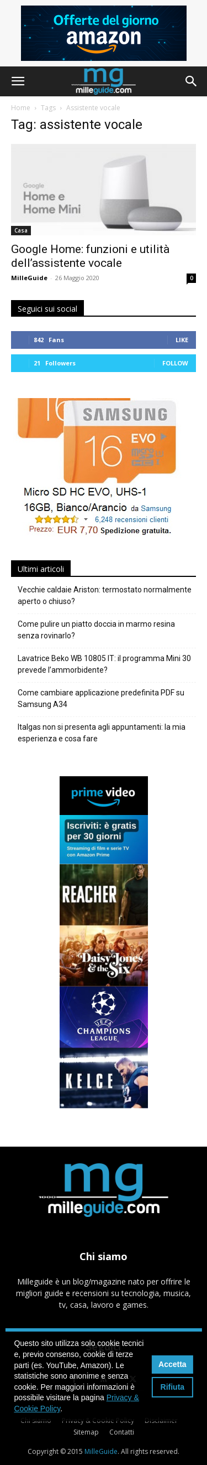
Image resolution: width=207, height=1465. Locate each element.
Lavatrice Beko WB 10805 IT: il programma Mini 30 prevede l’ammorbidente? (104, 664)
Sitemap (86, 1432)
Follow (175, 363)
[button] (17, 81)
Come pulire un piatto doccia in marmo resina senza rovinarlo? (96, 630)
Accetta (172, 1364)
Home (20, 107)
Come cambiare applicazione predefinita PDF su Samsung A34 (101, 698)
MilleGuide (29, 278)
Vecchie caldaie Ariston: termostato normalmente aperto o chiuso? (105, 595)
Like (182, 340)
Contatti (121, 1432)
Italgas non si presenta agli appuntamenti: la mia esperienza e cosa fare (101, 733)
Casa (21, 230)
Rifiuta (173, 1387)
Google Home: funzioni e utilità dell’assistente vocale (90, 256)
